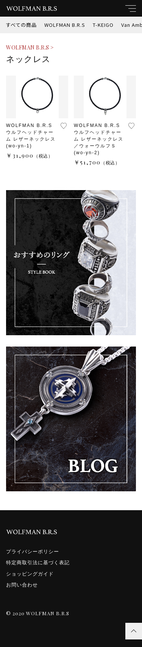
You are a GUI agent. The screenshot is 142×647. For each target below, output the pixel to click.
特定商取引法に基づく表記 (38, 562)
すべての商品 (21, 24)
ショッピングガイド (30, 574)
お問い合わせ (22, 585)
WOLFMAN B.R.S (64, 24)
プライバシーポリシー (32, 551)
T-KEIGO (103, 24)
